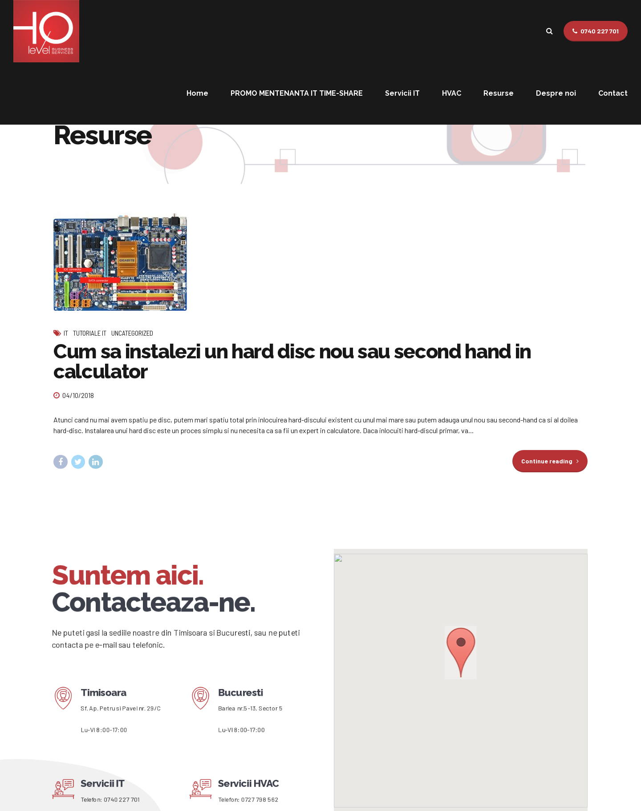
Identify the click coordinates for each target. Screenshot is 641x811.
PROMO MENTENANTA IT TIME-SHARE (297, 93)
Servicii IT (402, 93)
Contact (613, 93)
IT (66, 333)
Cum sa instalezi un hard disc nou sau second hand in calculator (292, 362)
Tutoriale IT (89, 333)
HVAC (451, 93)
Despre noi (556, 93)
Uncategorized (132, 333)
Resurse (498, 93)
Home (197, 93)
